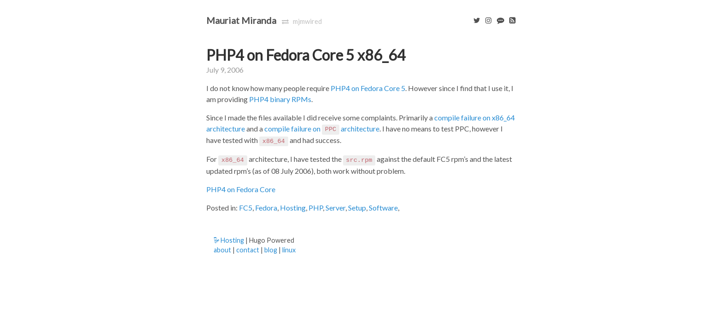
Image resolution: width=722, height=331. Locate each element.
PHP (316, 207)
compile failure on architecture (321, 128)
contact (247, 250)
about (222, 250)
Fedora (266, 207)
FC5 (245, 207)
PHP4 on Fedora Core (240, 189)
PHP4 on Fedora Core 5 (368, 88)
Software (383, 207)
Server (335, 207)
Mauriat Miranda (241, 20)
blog (270, 250)
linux (289, 250)
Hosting (293, 207)
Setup (357, 207)
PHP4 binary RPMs (280, 99)
